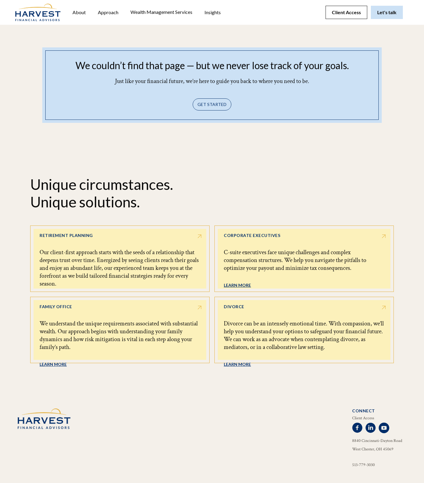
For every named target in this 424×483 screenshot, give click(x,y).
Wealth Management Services (161, 12)
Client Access (346, 12)
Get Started (212, 104)
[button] (79, 12)
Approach (108, 12)
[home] (37, 12)
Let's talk (387, 12)
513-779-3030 (363, 465)
